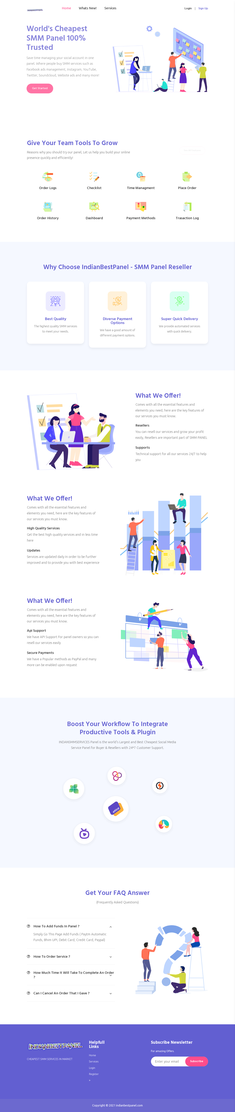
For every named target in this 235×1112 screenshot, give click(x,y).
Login (92, 1067)
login (188, 8)
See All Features (192, 150)
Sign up (203, 8)
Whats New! (88, 8)
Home (66, 8)
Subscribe (196, 1061)
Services (110, 8)
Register (94, 1074)
